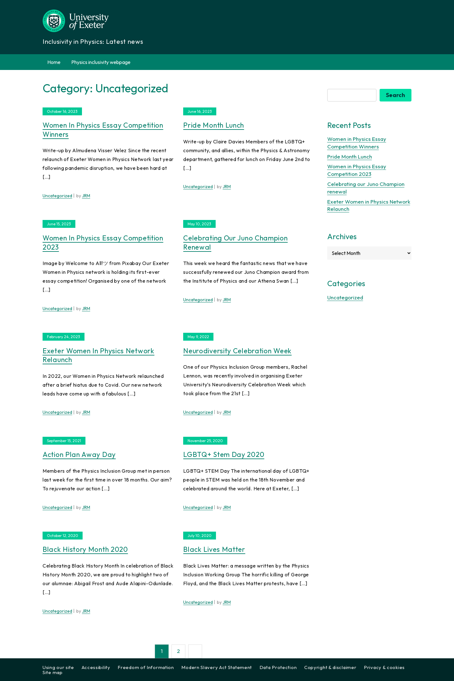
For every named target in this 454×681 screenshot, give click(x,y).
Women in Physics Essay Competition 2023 (103, 242)
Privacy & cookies (384, 667)
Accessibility (96, 667)
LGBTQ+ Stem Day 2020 (223, 454)
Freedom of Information (146, 667)
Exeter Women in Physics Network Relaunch (98, 355)
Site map (53, 672)
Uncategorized (57, 196)
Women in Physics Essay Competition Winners (103, 130)
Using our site (58, 667)
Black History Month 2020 (85, 549)
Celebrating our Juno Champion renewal (235, 242)
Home (54, 62)
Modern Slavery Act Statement (216, 667)
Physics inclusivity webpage (101, 62)
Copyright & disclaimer (330, 667)
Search (395, 95)
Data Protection (278, 667)
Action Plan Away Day (79, 454)
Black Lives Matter (214, 549)
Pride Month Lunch (213, 125)
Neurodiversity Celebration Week (237, 350)
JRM (86, 196)
